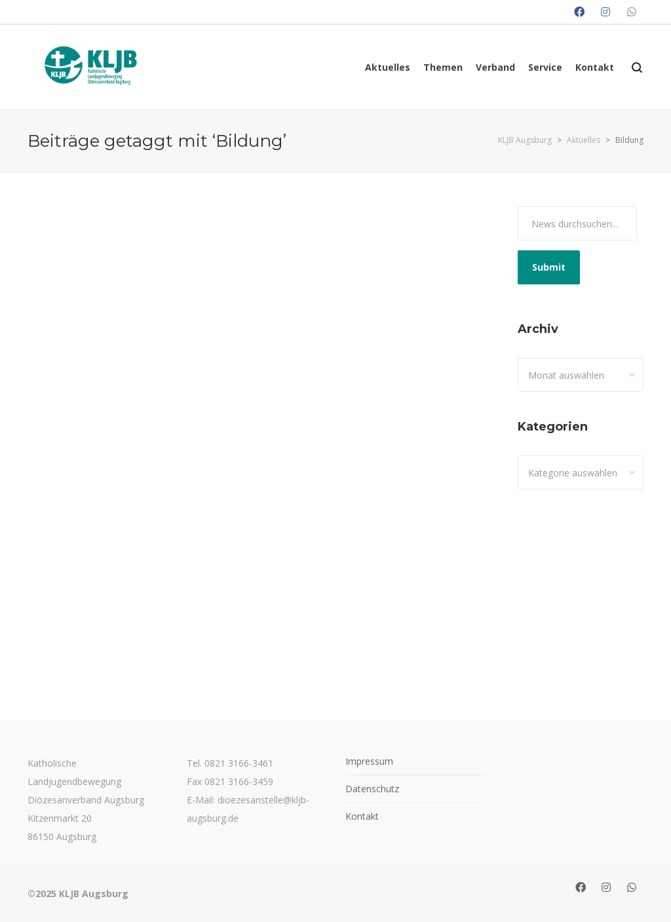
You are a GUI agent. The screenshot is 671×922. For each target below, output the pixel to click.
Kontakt (362, 816)
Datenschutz (372, 788)
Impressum (369, 761)
